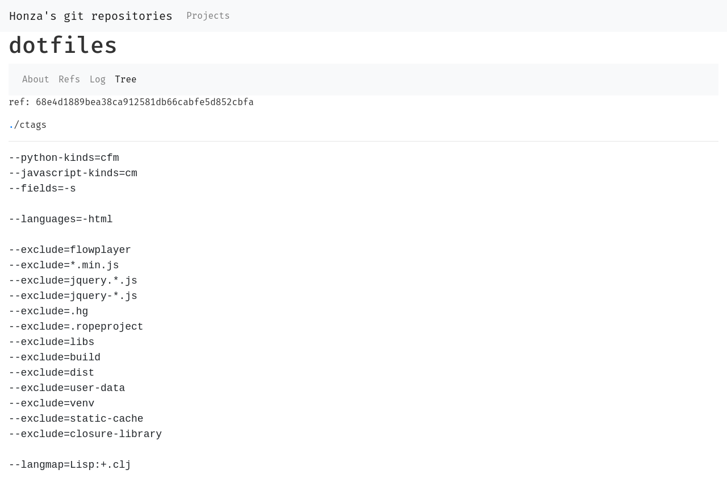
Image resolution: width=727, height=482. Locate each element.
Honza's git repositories (91, 16)
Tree (125, 79)
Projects (208, 16)
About (35, 79)
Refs (69, 79)
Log (97, 79)
